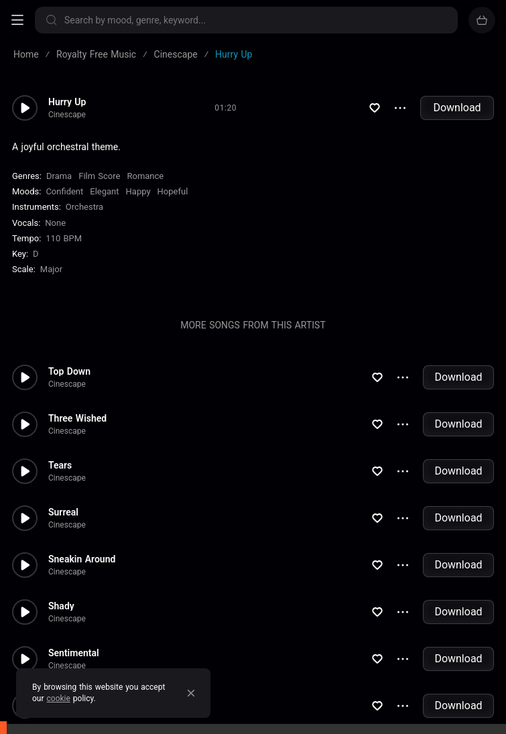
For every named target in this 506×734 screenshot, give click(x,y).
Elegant (104, 191)
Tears (60, 465)
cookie (58, 698)
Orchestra (84, 207)
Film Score (99, 176)
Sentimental (73, 653)
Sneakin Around (81, 559)
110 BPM (64, 238)
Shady (61, 606)
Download (457, 107)
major (51, 269)
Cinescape (67, 115)
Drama (59, 176)
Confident (64, 191)
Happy (138, 191)
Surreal (63, 512)
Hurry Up (67, 102)
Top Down (69, 371)
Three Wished (77, 418)
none (55, 223)
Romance (145, 176)
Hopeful (172, 191)
